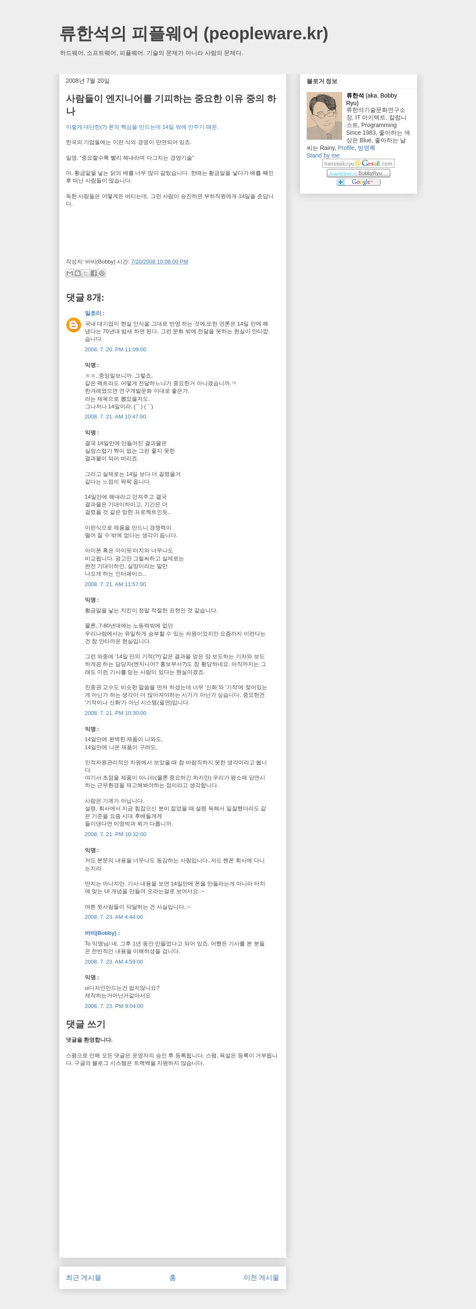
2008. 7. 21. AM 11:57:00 (115, 584)
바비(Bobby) (101, 933)
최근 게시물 (83, 1277)
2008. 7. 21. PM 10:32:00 (116, 834)
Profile (346, 147)
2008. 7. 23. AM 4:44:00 (114, 917)
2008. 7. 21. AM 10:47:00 (115, 416)
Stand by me (323, 155)
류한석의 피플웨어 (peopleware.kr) (194, 33)
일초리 (93, 313)
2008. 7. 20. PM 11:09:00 (116, 349)
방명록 (366, 147)
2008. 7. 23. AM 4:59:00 (114, 962)
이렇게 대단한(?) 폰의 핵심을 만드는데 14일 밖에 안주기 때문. (142, 127)
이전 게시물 (261, 1277)
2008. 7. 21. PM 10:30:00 (116, 713)
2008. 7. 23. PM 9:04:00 (114, 1006)
